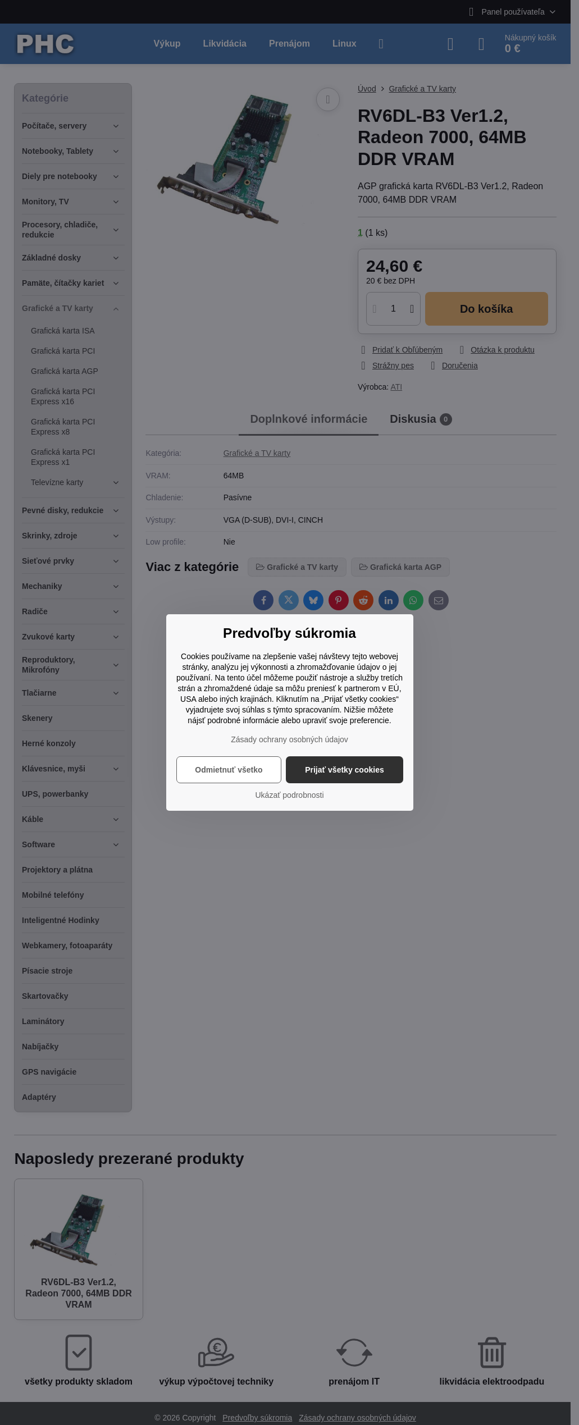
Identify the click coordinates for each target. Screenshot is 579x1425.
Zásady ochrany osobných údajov (289, 739)
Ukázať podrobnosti (290, 795)
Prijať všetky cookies (344, 769)
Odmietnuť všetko (228, 769)
